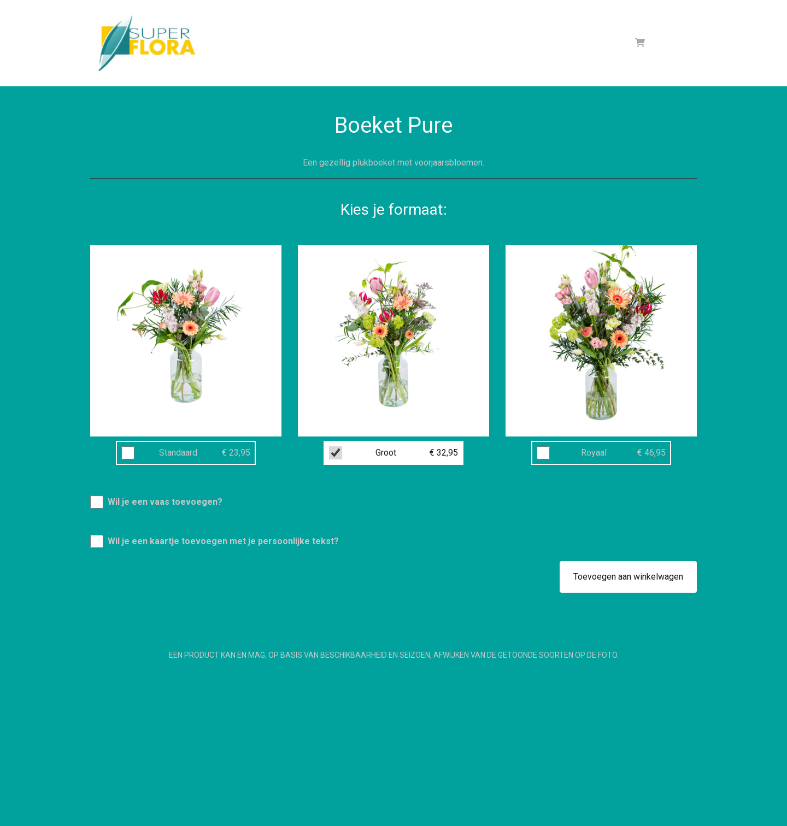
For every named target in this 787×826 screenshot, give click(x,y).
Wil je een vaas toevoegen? (165, 502)
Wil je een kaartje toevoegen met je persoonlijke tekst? (223, 541)
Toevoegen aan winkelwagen (628, 576)
